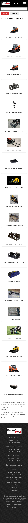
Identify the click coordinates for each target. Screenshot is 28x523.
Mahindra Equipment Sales (14, 475)
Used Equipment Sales (14, 482)
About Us (14, 485)
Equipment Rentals (14, 472)
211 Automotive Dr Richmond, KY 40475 (14, 457)
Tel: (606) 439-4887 (14, 442)
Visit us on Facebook (14, 465)
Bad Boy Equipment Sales (14, 477)
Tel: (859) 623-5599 (14, 460)
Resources (14, 487)
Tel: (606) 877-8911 (14, 451)
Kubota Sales (14, 480)
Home (14, 470)
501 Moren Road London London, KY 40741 (14, 448)
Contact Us (14, 490)
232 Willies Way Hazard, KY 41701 (14, 439)
